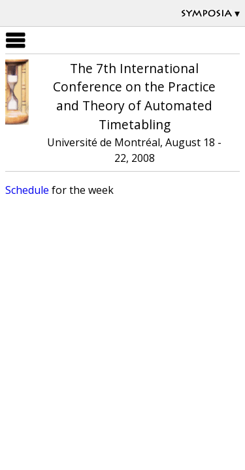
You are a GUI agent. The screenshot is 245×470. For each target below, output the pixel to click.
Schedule (27, 190)
